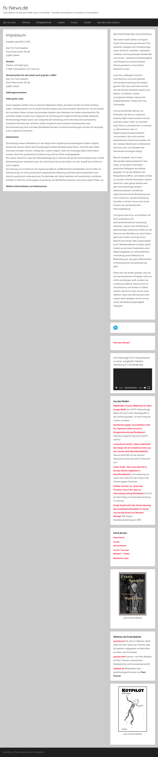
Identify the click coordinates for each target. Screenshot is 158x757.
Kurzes (74, 22)
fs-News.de (15, 8)
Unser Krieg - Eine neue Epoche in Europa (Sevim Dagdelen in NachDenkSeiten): (130, 471)
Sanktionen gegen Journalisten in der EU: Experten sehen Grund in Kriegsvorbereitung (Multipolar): (131, 428)
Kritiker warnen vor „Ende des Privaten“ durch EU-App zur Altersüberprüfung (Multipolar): (129, 490)
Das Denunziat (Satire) (108, 22)
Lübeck (61, 22)
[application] (132, 379)
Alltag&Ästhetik (43, 22)
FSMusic (26, 22)
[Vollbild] (149, 388)
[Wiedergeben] (116, 388)
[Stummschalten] (145, 388)
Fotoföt (87, 22)
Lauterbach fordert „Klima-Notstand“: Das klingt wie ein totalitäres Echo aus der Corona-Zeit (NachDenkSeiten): (132, 448)
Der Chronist (9, 22)
